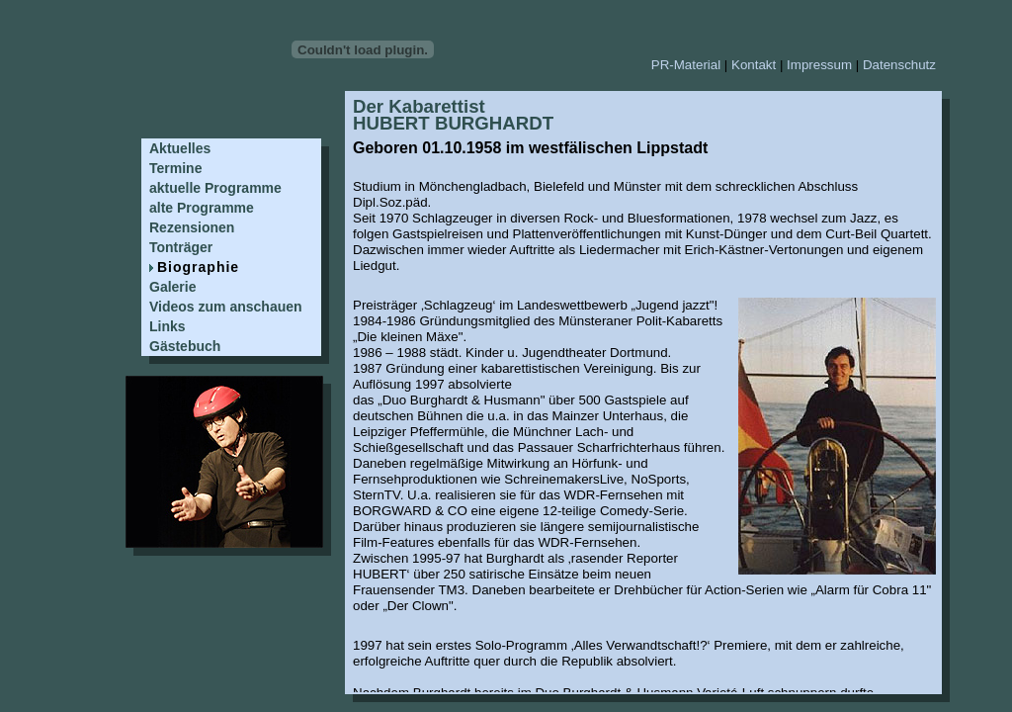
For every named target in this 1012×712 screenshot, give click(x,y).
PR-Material (685, 64)
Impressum (819, 64)
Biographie (198, 267)
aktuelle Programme (215, 188)
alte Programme (201, 208)
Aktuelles (180, 148)
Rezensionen (191, 227)
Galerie (172, 287)
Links (167, 326)
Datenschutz (899, 64)
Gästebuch (184, 346)
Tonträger (180, 247)
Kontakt (753, 64)
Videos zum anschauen (225, 306)
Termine (175, 168)
